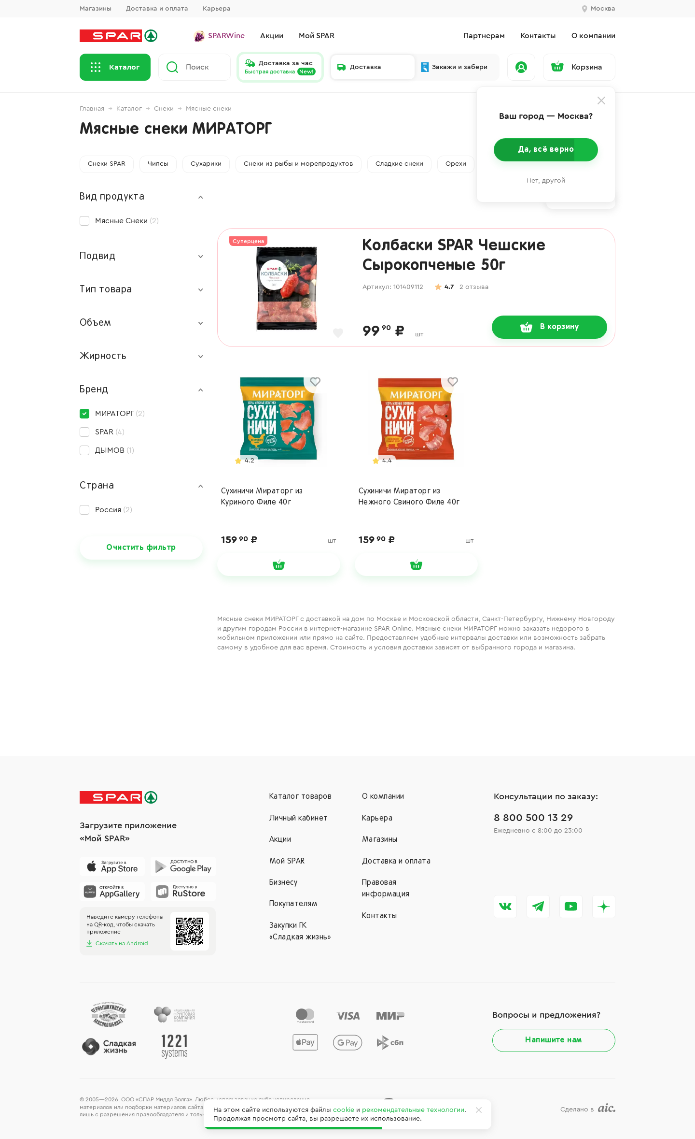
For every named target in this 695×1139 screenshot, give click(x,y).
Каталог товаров (300, 796)
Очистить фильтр (141, 547)
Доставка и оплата (157, 8)
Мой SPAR (287, 861)
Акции (280, 839)
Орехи (455, 163)
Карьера (217, 8)
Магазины (95, 8)
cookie (343, 1110)
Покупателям (293, 904)
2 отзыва (473, 287)
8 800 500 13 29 (533, 817)
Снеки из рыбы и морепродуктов (298, 163)
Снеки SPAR (106, 163)
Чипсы (158, 163)
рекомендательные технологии (413, 1110)
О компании (383, 796)
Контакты (379, 916)
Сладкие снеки (399, 163)
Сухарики (206, 163)
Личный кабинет (298, 818)
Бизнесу (283, 882)
